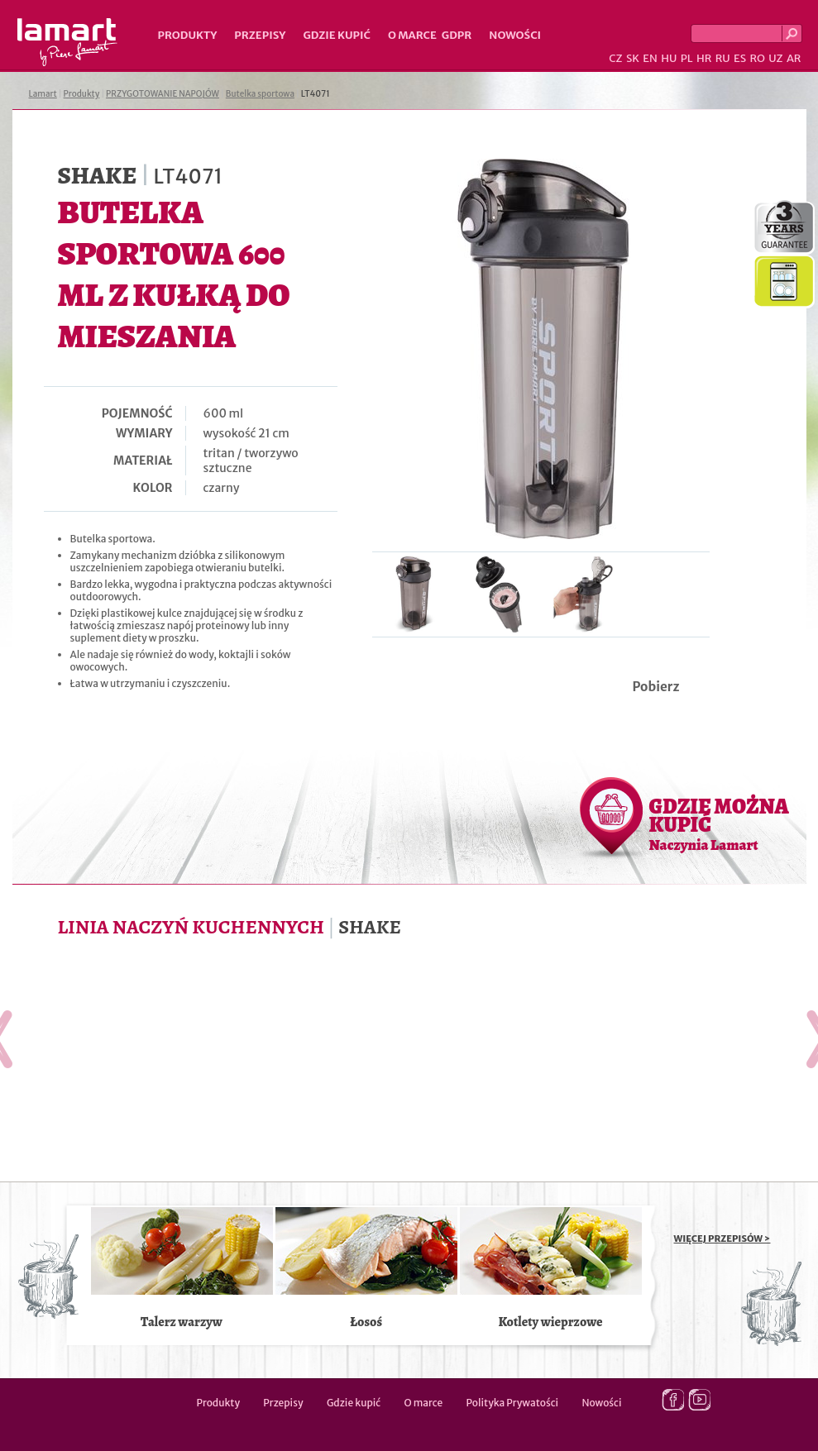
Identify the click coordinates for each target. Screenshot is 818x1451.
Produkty (188, 35)
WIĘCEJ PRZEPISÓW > (722, 1238)
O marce (412, 35)
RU (722, 58)
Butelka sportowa (260, 93)
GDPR (457, 35)
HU (669, 58)
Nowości (515, 35)
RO (756, 58)
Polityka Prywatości (512, 1402)
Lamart (67, 42)
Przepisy (259, 35)
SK (632, 58)
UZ (775, 58)
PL (687, 58)
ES (740, 58)
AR (794, 58)
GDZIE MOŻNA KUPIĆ (719, 823)
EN (650, 58)
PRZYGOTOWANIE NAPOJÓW (162, 93)
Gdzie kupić (337, 35)
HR (703, 58)
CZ (615, 58)
